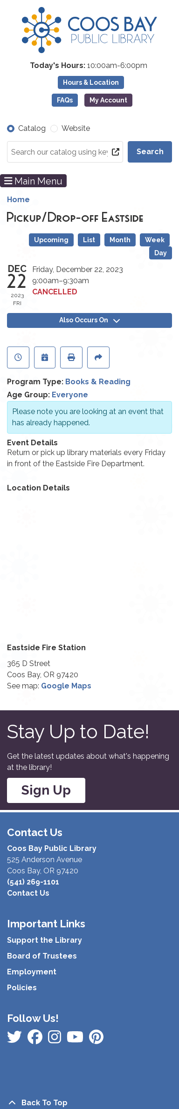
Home (18, 199)
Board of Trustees (42, 956)
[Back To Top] (89, 1103)
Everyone (70, 394)
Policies (22, 987)
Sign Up (46, 790)
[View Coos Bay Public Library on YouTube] (96, 1039)
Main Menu (33, 181)
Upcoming (51, 240)
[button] (88, 65)
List (89, 240)
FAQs (65, 100)
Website (76, 128)
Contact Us (28, 893)
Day (160, 253)
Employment (31, 971)
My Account (108, 100)
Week (155, 240)
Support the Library (44, 940)
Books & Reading (98, 381)
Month (120, 240)
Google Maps (66, 685)
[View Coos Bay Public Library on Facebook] (15, 1039)
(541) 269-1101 (33, 882)
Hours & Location (91, 82)
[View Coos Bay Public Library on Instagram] (36, 1039)
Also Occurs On (89, 320)
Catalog (32, 128)
